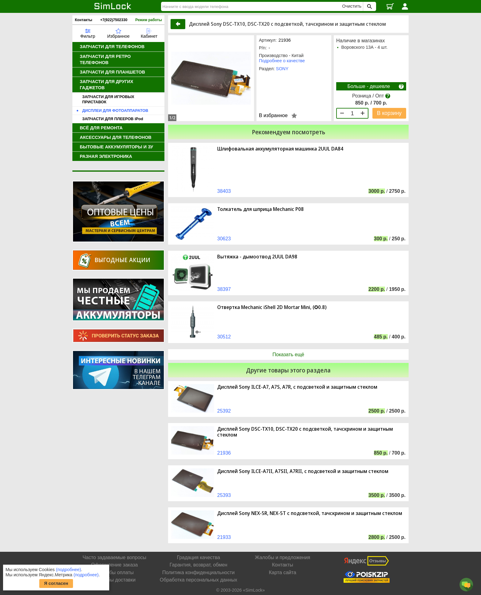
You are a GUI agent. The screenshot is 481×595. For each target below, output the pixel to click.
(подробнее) (68, 569)
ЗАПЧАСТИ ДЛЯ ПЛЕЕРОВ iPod (112, 118)
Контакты (83, 20)
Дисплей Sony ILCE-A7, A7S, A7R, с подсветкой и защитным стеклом (297, 387)
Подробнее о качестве (282, 60)
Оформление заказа (114, 564)
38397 (224, 289)
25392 (224, 411)
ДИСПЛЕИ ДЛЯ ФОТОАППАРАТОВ (115, 110)
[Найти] (252, 6)
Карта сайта (282, 572)
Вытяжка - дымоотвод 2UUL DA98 (257, 257)
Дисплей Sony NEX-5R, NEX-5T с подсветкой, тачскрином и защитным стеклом (309, 513)
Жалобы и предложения (282, 557)
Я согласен (56, 583)
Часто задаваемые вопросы (114, 557)
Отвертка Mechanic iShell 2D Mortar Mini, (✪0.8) (271, 307)
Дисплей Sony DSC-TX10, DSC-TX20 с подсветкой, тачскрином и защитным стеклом (305, 432)
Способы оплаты (114, 572)
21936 (224, 453)
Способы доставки (114, 579)
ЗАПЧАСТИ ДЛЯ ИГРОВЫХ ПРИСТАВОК (108, 99)
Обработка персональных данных (198, 579)
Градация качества (198, 557)
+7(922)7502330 (113, 20)
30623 (224, 238)
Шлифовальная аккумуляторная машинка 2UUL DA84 (280, 149)
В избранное (273, 115)
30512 (224, 336)
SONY (282, 68)
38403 (224, 191)
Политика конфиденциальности (198, 572)
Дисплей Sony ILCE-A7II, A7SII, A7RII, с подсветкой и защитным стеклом (302, 471)
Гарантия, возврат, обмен (198, 564)
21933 (224, 537)
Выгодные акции (122, 260)
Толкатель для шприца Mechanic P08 (260, 209)
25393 (224, 495)
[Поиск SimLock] (369, 6)
